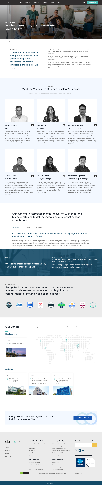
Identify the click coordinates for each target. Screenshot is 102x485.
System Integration (33, 455)
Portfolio (52, 2)
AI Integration (55, 462)
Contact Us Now (82, 417)
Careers (59, 2)
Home (6, 42)
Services (27, 2)
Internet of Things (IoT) (58, 467)
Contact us (93, 2)
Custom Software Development (37, 443)
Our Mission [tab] (15, 227)
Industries (36, 2)
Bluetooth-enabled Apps (58, 452)
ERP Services (32, 450)
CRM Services (32, 448)
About (21, 2)
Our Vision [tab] (27, 227)
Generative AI (55, 464)
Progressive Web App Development (61, 450)
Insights (45, 2)
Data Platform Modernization (36, 464)
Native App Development (58, 443)
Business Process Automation (36, 446)
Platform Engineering (57, 469)
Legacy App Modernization (59, 448)
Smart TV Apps (55, 455)
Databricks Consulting (34, 462)
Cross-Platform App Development (60, 446)
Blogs (7, 453)
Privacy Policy (78, 473)
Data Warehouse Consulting (36, 469)
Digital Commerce (33, 452)
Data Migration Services (35, 467)
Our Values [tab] (38, 227)
